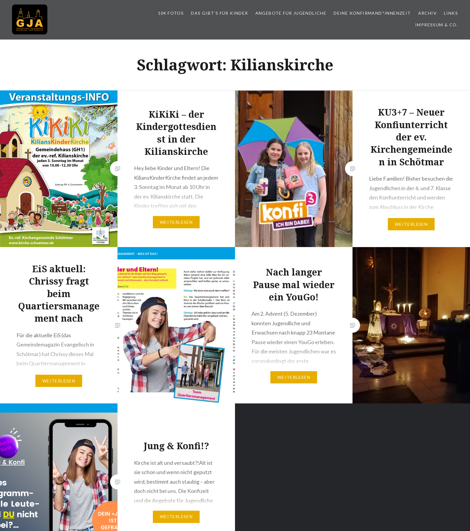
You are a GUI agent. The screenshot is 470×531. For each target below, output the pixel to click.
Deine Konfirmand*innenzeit (372, 13)
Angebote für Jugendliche (291, 13)
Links (451, 13)
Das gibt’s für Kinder (219, 13)
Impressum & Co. (436, 24)
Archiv (427, 13)
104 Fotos (171, 13)
